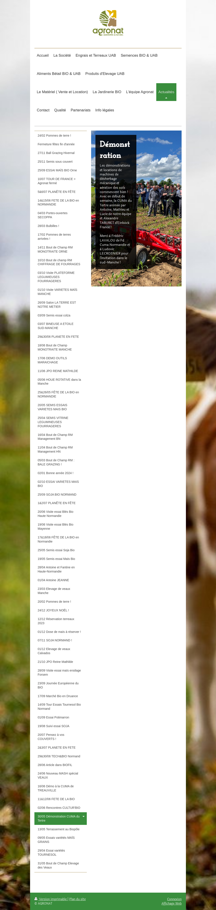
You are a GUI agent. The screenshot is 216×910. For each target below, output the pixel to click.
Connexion (174, 899)
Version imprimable (51, 899)
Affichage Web (171, 903)
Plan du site (77, 899)
